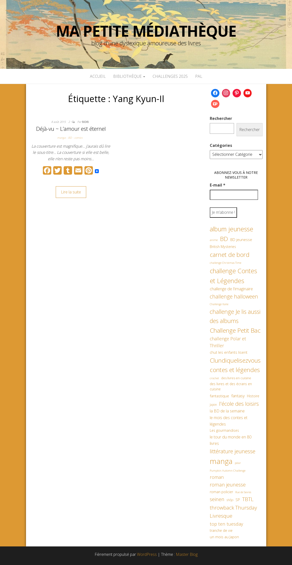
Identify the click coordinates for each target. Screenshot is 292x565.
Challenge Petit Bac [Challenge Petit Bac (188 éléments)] (235, 330)
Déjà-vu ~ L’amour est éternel (71, 128)
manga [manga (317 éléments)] (221, 461)
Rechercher (221, 118)
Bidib (85, 122)
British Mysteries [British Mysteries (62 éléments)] (223, 246)
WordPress (147, 554)
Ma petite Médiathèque (146, 31)
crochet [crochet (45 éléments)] (214, 378)
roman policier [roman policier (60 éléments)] (221, 491)
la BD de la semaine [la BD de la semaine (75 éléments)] (227, 411)
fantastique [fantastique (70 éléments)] (219, 396)
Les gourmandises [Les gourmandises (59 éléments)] (224, 430)
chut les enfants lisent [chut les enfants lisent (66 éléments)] (228, 352)
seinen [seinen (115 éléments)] (217, 499)
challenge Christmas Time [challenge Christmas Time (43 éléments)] (225, 263)
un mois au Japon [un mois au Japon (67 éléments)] (224, 536)
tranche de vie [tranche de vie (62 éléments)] (221, 530)
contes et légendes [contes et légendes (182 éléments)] (235, 370)
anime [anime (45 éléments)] (214, 240)
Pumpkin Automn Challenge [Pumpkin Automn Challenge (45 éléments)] (227, 470)
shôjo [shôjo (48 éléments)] (230, 500)
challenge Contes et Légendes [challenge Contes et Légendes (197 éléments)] (233, 276)
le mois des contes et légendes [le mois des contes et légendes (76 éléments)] (228, 421)
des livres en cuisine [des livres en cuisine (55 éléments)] (236, 378)
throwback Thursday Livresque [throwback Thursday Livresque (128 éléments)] (233, 511)
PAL (198, 76)
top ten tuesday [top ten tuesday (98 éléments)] (226, 524)
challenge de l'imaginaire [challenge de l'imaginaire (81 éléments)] (231, 289)
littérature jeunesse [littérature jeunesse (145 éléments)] (232, 451)
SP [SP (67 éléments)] (238, 499)
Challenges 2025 (170, 76)
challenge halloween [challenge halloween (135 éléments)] (234, 296)
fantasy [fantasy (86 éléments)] (238, 396)
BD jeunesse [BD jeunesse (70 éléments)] (241, 239)
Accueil (98, 76)
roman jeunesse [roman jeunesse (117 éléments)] (228, 484)
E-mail (217, 185)
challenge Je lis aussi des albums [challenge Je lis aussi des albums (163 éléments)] (235, 316)
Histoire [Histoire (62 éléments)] (253, 396)
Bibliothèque (129, 76)
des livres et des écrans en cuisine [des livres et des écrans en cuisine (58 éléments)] (231, 386)
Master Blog (187, 554)
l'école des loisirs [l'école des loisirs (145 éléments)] (239, 403)
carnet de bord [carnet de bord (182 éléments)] (229, 254)
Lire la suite (71, 192)
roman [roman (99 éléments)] (217, 477)
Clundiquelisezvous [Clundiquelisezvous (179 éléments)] (235, 360)
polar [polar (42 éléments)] (238, 463)
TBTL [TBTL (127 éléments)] (248, 499)
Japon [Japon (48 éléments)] (213, 405)
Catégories (221, 145)
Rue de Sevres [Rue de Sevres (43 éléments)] (243, 492)
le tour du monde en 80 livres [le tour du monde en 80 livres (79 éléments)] (230, 440)
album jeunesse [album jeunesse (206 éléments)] (231, 229)
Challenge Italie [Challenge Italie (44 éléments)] (219, 304)
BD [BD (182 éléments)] (224, 239)
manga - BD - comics (69, 137)
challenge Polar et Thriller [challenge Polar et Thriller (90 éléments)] (228, 342)
